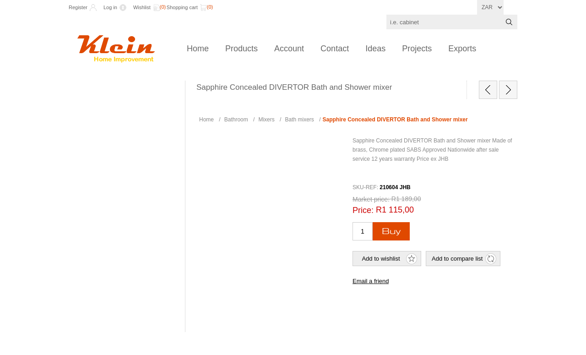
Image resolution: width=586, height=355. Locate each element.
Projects (417, 48)
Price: (363, 210)
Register (78, 7)
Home (198, 48)
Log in (110, 7)
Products (241, 48)
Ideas (375, 48)
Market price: (371, 199)
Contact (334, 48)
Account (289, 48)
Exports (462, 48)
